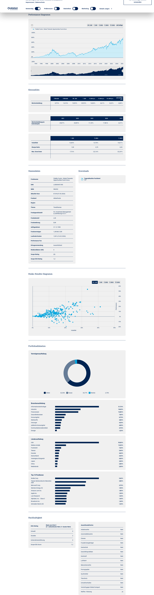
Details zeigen (104, 20)
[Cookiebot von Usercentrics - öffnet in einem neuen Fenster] (12, 20)
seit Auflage (119, 25)
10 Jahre (112, 25)
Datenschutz (40, 14)
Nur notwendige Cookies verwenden (137, 13)
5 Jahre (106, 25)
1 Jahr (95, 25)
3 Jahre (101, 25)
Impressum (30, 14)
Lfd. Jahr (90, 25)
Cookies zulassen (137, 5)
